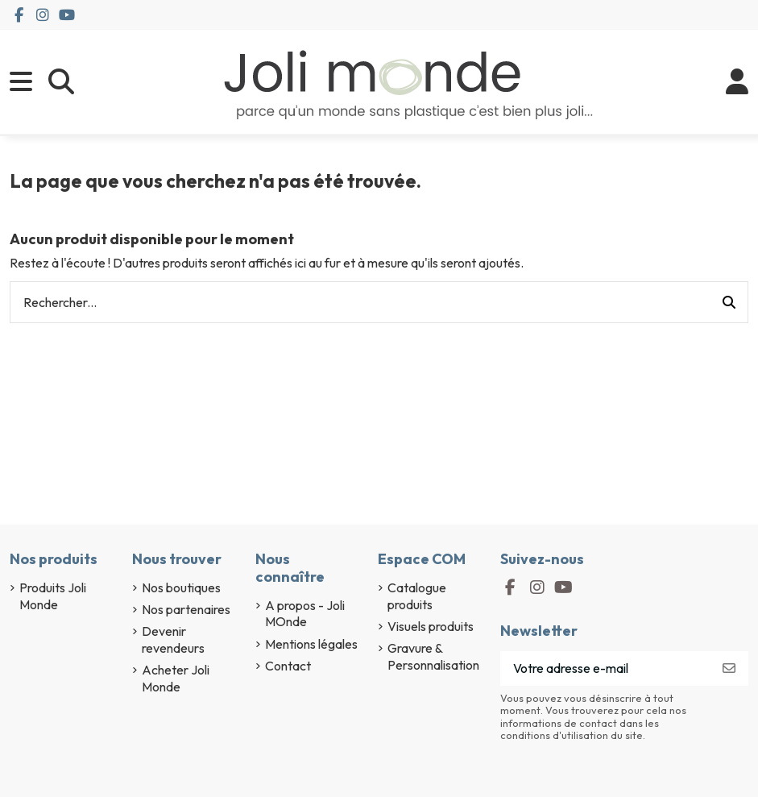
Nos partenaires (186, 609)
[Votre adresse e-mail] (605, 668)
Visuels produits (430, 626)
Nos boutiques (181, 587)
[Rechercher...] (729, 302)
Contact (288, 666)
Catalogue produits (416, 595)
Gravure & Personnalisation (433, 656)
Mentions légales (311, 644)
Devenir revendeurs (173, 639)
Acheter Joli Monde (175, 678)
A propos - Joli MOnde (305, 613)
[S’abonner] (729, 668)
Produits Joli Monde (52, 595)
